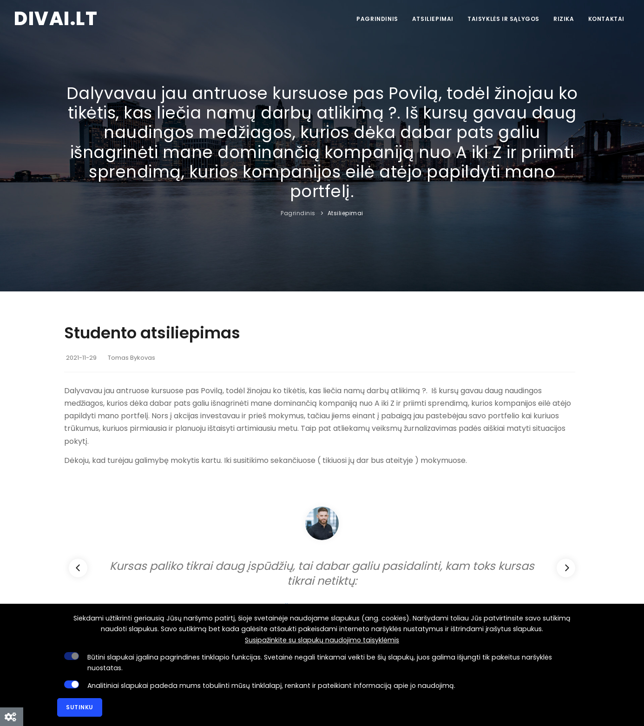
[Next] (566, 568)
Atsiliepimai (432, 19)
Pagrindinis (377, 19)
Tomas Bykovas (131, 357)
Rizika (563, 19)
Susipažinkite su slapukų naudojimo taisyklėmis (322, 640)
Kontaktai (606, 19)
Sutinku (79, 707)
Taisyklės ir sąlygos (503, 19)
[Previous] (78, 568)
